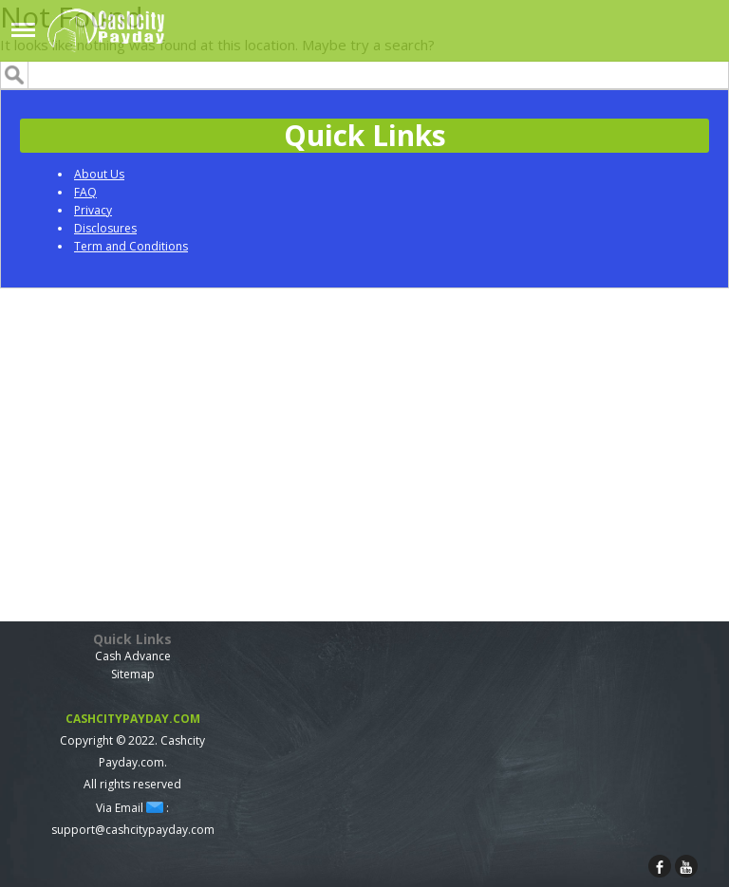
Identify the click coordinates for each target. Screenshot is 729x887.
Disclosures (105, 228)
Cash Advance (133, 656)
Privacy (93, 210)
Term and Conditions (131, 246)
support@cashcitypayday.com (133, 830)
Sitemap (133, 674)
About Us (99, 174)
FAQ (85, 192)
